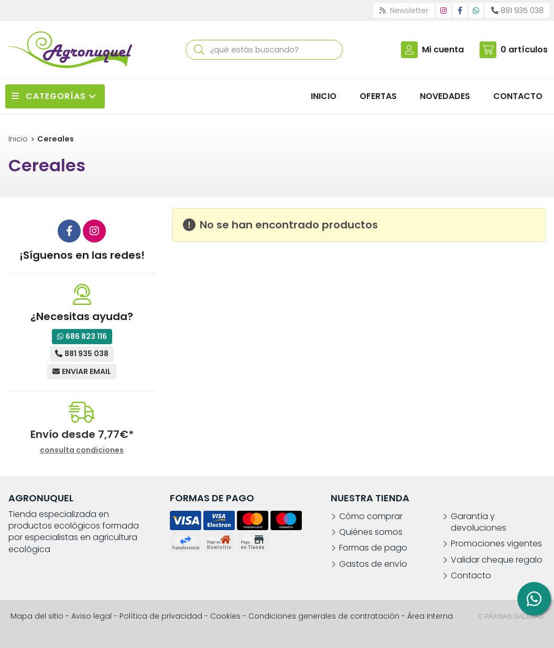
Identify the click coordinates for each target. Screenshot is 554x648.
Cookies (225, 616)
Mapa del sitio (36, 616)
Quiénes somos (371, 532)
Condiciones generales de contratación (323, 616)
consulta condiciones (82, 450)
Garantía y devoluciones (478, 522)
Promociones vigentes (496, 544)
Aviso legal (91, 616)
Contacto (471, 575)
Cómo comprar (371, 516)
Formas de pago (373, 548)
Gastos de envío (373, 564)
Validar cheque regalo (496, 560)
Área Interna (430, 616)
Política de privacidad (161, 616)
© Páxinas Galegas (511, 616)
